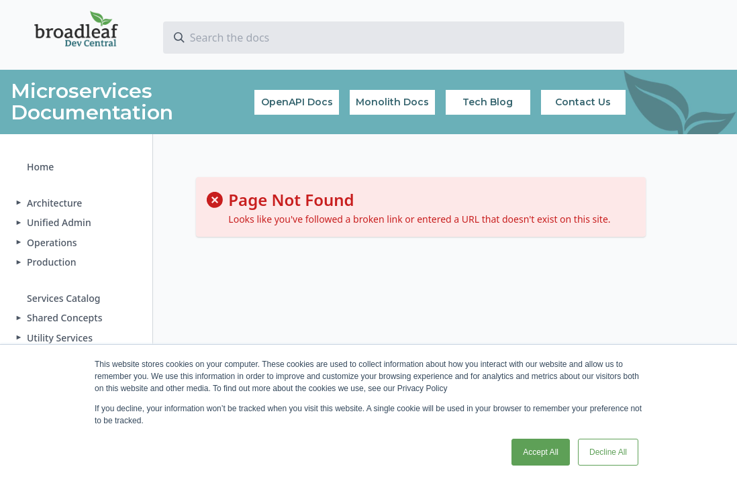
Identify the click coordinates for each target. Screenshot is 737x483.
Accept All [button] (540, 452)
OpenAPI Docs (297, 102)
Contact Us (583, 102)
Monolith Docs (392, 102)
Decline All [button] (608, 452)
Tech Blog (487, 102)
